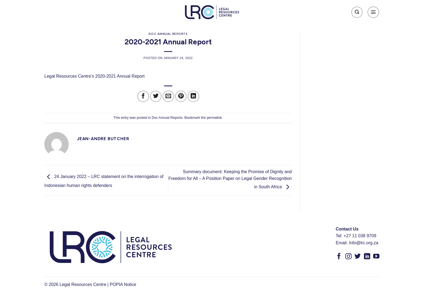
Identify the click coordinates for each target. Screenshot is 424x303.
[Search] (357, 12)
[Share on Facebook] (143, 96)
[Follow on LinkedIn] (367, 256)
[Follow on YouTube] (376, 256)
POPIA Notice (123, 284)
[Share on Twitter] (156, 96)
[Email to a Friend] (168, 96)
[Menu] (373, 12)
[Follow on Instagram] (348, 256)
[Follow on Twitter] (358, 256)
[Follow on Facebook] (339, 256)
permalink (214, 118)
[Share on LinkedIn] (193, 96)
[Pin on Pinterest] (181, 96)
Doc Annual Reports (167, 34)
